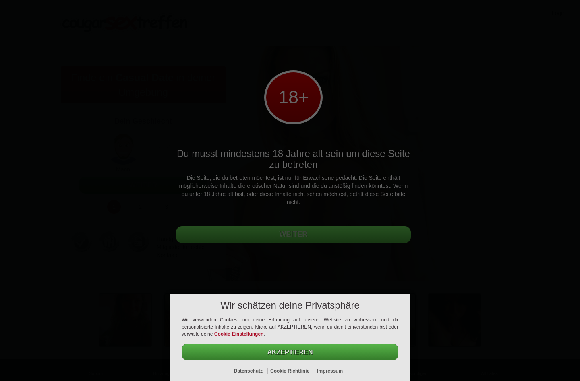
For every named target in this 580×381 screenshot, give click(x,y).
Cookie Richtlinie (290, 371)
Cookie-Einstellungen (239, 334)
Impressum (330, 371)
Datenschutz (249, 371)
